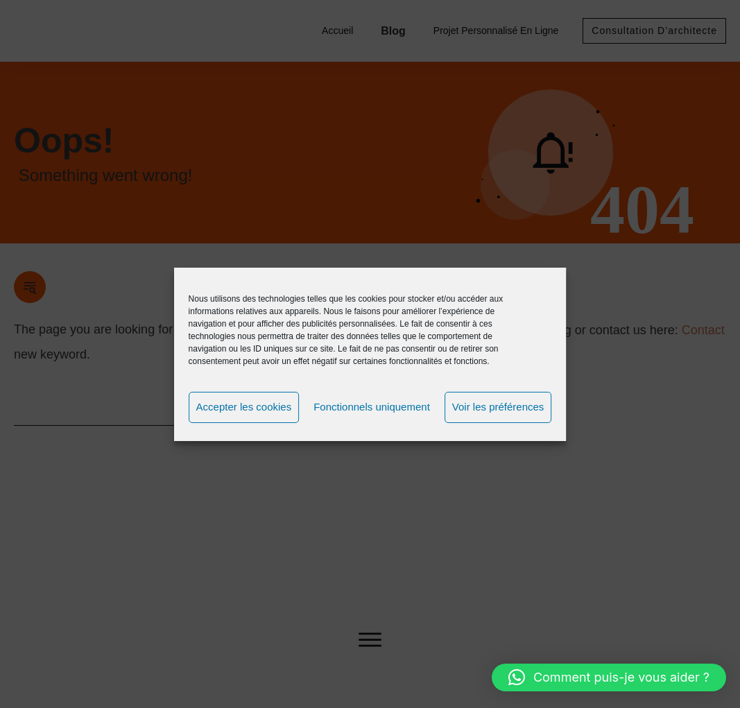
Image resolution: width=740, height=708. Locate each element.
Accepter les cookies (244, 407)
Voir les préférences (498, 407)
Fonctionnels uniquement (371, 407)
